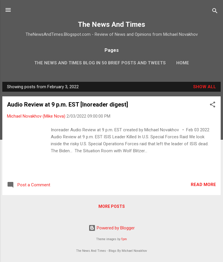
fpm (124, 239)
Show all (204, 86)
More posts (111, 206)
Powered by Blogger (112, 228)
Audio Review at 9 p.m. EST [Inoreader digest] (67, 104)
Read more (203, 184)
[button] (212, 105)
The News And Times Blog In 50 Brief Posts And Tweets (100, 63)
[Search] (214, 12)
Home (182, 63)
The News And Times (111, 24)
